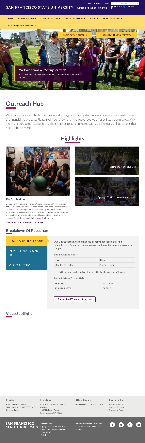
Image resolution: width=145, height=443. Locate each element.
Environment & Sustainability (53, 429)
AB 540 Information (113, 19)
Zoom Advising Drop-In (75, 34)
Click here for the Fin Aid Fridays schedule (24, 222)
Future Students (116, 404)
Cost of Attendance (51, 19)
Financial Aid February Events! (116, 34)
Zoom (73, 245)
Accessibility (46, 423)
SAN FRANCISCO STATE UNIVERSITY (39, 7)
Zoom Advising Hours (26, 240)
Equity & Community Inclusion (53, 426)
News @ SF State (116, 407)
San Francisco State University (88, 423)
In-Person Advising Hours (24, 253)
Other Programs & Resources (23, 26)
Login (107, 3)
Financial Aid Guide (28, 19)
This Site (128, 6)
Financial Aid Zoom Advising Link (75, 299)
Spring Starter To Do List (123, 166)
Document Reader (117, 410)
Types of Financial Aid (76, 19)
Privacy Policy (46, 432)
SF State (116, 6)
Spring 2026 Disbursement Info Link (117, 197)
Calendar (98, 3)
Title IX (43, 435)
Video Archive (20, 265)
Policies (95, 19)
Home (10, 18)
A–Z (89, 3)
